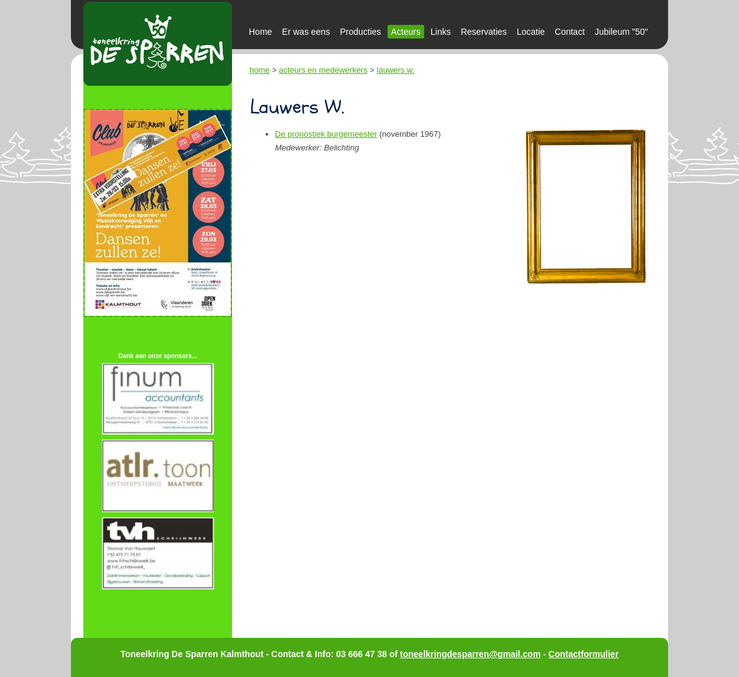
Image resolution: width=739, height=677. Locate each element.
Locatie (531, 32)
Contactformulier (584, 654)
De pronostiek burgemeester (326, 134)
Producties (360, 32)
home (259, 70)
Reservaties (484, 32)
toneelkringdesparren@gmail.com (470, 654)
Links (440, 32)
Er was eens (306, 32)
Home (260, 32)
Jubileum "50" (621, 32)
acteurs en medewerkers (323, 70)
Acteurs (406, 32)
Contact (570, 32)
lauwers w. (396, 70)
